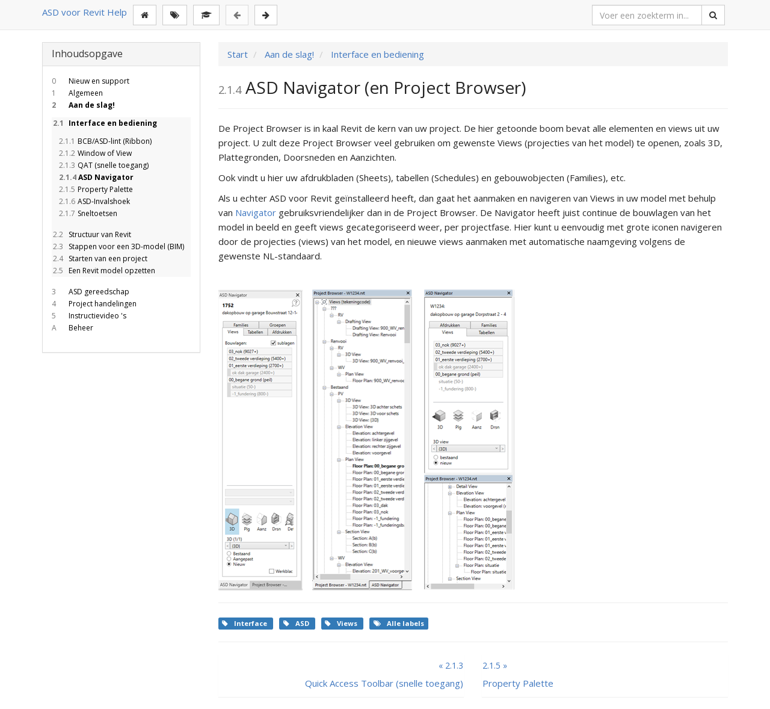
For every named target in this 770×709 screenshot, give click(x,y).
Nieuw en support (90, 81)
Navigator (255, 212)
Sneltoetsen (87, 213)
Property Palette (95, 189)
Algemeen (77, 93)
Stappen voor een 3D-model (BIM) (118, 246)
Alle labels (399, 623)
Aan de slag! (83, 105)
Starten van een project (99, 258)
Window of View (95, 153)
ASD (297, 623)
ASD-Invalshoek (94, 201)
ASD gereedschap (90, 291)
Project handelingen (94, 304)
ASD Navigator (96, 177)
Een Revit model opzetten (103, 270)
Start (237, 54)
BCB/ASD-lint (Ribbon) (105, 141)
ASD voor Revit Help (84, 12)
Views (342, 623)
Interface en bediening (104, 123)
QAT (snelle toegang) (103, 165)
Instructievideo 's (89, 316)
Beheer (72, 328)
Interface (245, 623)
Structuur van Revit (91, 234)
